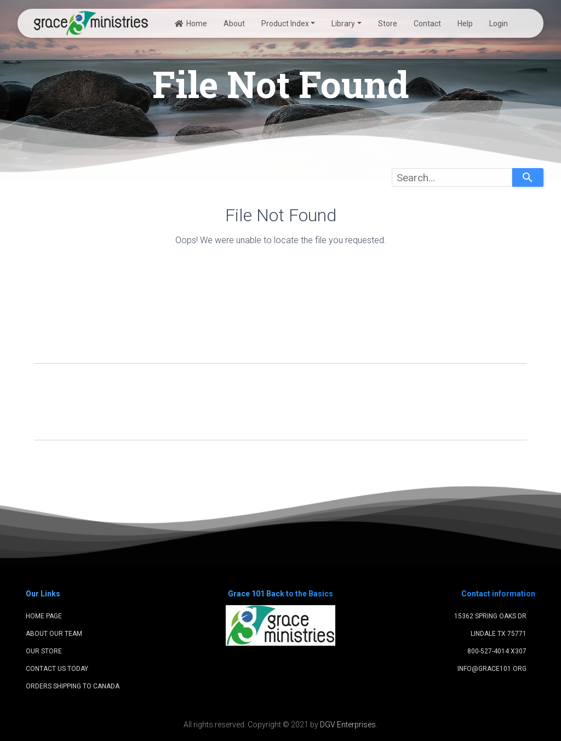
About (234, 23)
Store (387, 23)
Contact (427, 23)
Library (343, 23)
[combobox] (452, 177)
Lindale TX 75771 (498, 633)
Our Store (44, 651)
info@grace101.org (491, 669)
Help (465, 23)
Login (498, 23)
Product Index (285, 23)
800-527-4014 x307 (496, 651)
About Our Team (54, 633)
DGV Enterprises (348, 724)
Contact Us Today (57, 669)
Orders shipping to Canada (72, 686)
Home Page (44, 616)
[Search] (527, 177)
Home (191, 23)
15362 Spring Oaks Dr (490, 616)
